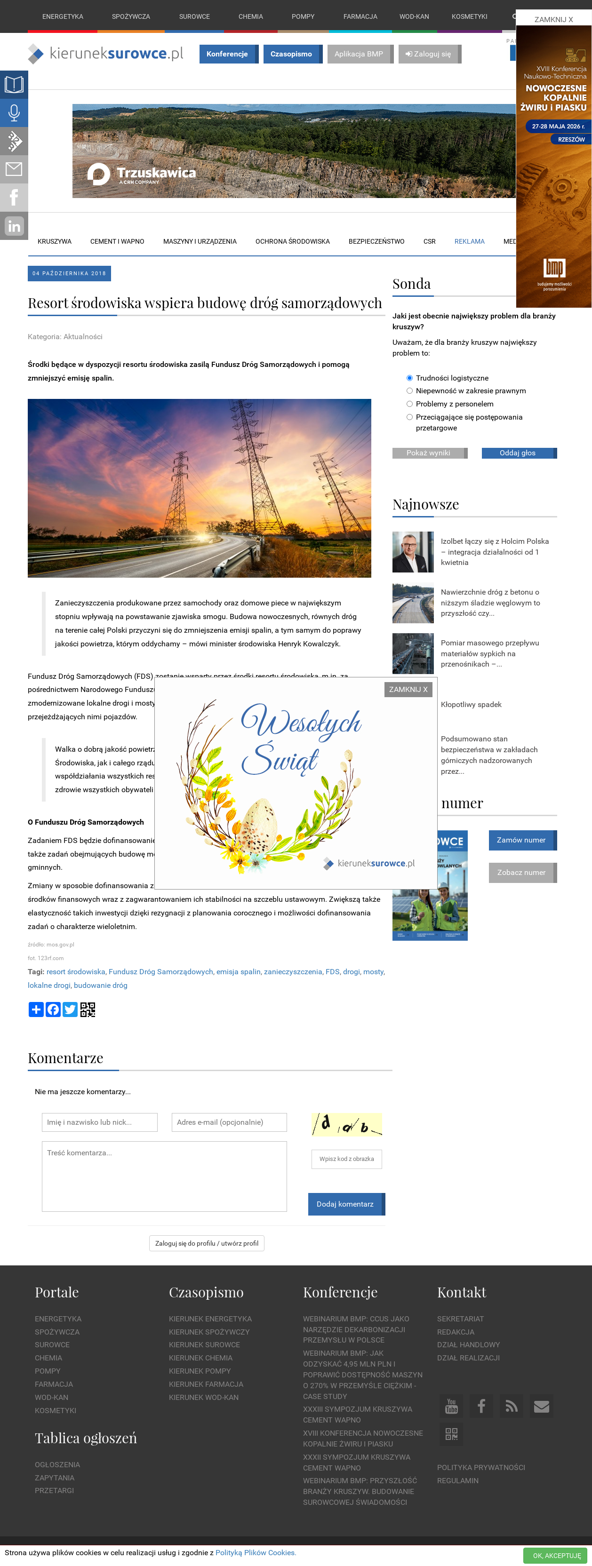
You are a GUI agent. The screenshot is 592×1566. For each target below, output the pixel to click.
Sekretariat (460, 1318)
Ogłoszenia (57, 1464)
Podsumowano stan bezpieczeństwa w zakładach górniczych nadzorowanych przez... (489, 755)
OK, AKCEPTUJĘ (557, 1555)
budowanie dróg (101, 985)
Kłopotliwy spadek (471, 704)
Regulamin (458, 1480)
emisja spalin (238, 971)
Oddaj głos (518, 452)
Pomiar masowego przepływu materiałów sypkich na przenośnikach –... (490, 653)
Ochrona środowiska (293, 241)
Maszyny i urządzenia (200, 241)
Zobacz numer (521, 872)
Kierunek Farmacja (206, 1384)
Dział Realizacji (468, 1357)
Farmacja (360, 16)
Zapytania (54, 1477)
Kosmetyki (470, 16)
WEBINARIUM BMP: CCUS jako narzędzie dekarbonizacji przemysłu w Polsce (356, 1329)
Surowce (194, 16)
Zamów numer (521, 839)
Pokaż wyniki (428, 452)
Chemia (251, 16)
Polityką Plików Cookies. (256, 1552)
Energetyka (62, 16)
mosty (373, 971)
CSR (430, 241)
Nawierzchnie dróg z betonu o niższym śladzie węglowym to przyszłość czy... (490, 603)
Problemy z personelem (450, 404)
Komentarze (66, 1057)
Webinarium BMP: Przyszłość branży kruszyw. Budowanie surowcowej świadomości (360, 1492)
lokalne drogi (49, 985)
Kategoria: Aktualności (65, 336)
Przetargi (54, 1491)
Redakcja (455, 1332)
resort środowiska (76, 971)
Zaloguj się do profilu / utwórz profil (206, 1244)
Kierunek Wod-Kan (204, 1397)
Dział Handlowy (468, 1345)
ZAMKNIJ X (408, 689)
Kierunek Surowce (204, 1345)
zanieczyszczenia (293, 971)
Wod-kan (414, 16)
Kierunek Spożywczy (209, 1332)
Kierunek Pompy (200, 1371)
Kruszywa (55, 241)
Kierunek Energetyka (210, 1318)
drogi (351, 971)
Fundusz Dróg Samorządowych (161, 971)
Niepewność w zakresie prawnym (466, 391)
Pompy (303, 16)
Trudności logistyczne (447, 378)
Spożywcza (131, 16)
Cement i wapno (117, 241)
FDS (333, 971)
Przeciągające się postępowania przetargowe (465, 422)
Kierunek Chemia (200, 1357)
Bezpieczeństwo (377, 241)
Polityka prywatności (481, 1467)
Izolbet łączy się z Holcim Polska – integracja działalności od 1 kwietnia (495, 552)
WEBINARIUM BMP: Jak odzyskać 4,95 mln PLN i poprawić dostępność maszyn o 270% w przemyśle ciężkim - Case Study (363, 1374)
